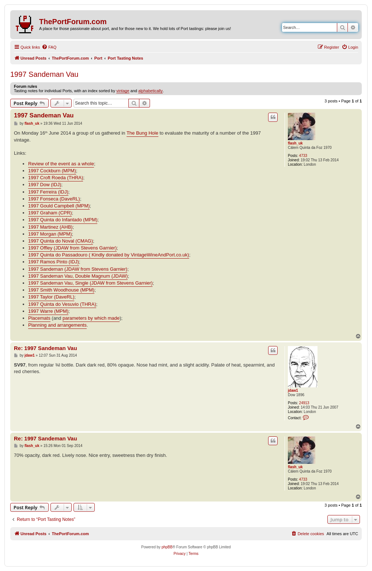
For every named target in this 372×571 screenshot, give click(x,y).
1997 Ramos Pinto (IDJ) (53, 261)
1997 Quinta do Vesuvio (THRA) (62, 304)
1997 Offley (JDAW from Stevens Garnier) (72, 248)
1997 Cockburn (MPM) (52, 170)
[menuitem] (49, 47)
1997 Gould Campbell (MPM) (59, 206)
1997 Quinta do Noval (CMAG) (60, 241)
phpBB (167, 547)
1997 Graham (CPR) (50, 212)
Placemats (39, 318)
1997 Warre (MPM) (48, 311)
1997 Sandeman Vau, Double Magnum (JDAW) (78, 276)
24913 (304, 403)
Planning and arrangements (57, 325)
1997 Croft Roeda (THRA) (55, 177)
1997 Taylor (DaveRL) (51, 297)
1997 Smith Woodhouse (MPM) (61, 290)
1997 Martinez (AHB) (50, 227)
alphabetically (150, 91)
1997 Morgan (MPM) (50, 234)
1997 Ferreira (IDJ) (48, 192)
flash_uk (295, 143)
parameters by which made (91, 318)
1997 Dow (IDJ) (44, 184)
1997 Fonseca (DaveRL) (54, 199)
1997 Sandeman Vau (44, 74)
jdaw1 (293, 390)
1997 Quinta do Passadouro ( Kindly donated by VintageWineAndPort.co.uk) (108, 255)
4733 (303, 156)
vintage (122, 91)
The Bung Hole (142, 133)
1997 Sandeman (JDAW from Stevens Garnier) (77, 269)
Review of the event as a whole (61, 163)
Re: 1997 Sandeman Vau (45, 348)
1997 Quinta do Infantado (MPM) (62, 219)
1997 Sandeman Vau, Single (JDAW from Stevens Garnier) (90, 283)
